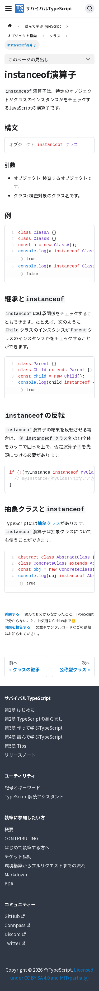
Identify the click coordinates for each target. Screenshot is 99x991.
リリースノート (20, 754)
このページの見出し (28, 59)
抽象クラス (48, 523)
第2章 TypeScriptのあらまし (33, 718)
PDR (8, 883)
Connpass (17, 925)
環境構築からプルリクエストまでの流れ (44, 865)
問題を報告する (17, 627)
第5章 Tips (15, 745)
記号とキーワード (22, 787)
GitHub (14, 916)
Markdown (15, 874)
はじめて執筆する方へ (26, 847)
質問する (11, 614)
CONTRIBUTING (21, 838)
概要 (8, 829)
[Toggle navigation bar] (8, 8)
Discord (15, 934)
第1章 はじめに (19, 709)
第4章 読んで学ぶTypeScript (33, 736)
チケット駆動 (17, 856)
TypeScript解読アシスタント (34, 796)
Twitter (14, 943)
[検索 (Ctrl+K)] (90, 8)
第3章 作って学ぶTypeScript (33, 727)
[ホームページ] (9, 26)
